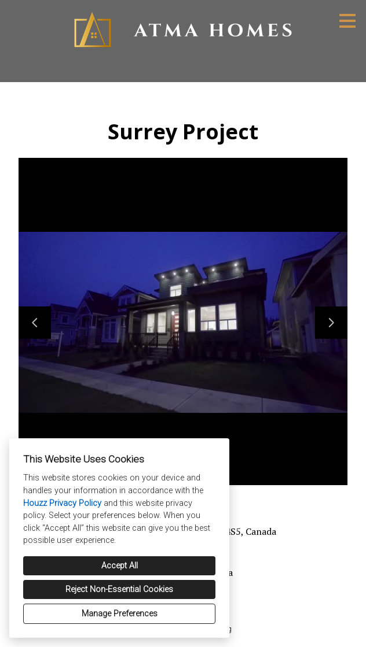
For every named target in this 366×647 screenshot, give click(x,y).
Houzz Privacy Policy (62, 503)
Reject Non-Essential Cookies (119, 589)
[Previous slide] (35, 322)
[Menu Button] (347, 20)
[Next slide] (331, 322)
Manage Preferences (120, 614)
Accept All (119, 566)
